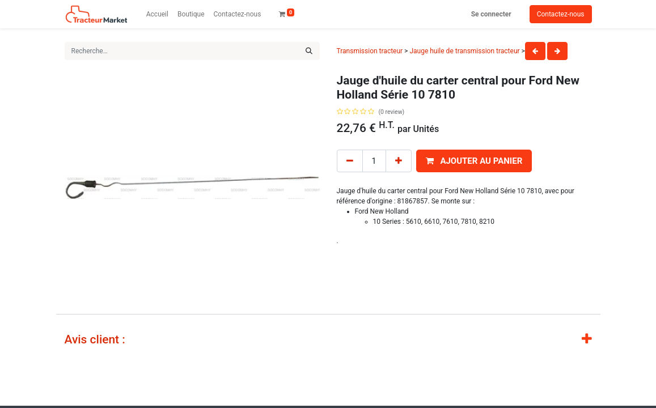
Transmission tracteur (370, 51)
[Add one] (399, 161)
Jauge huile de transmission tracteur (464, 51)
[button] (474, 161)
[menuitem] (157, 14)
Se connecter (491, 14)
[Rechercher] (309, 51)
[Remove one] (350, 161)
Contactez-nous (561, 14)
